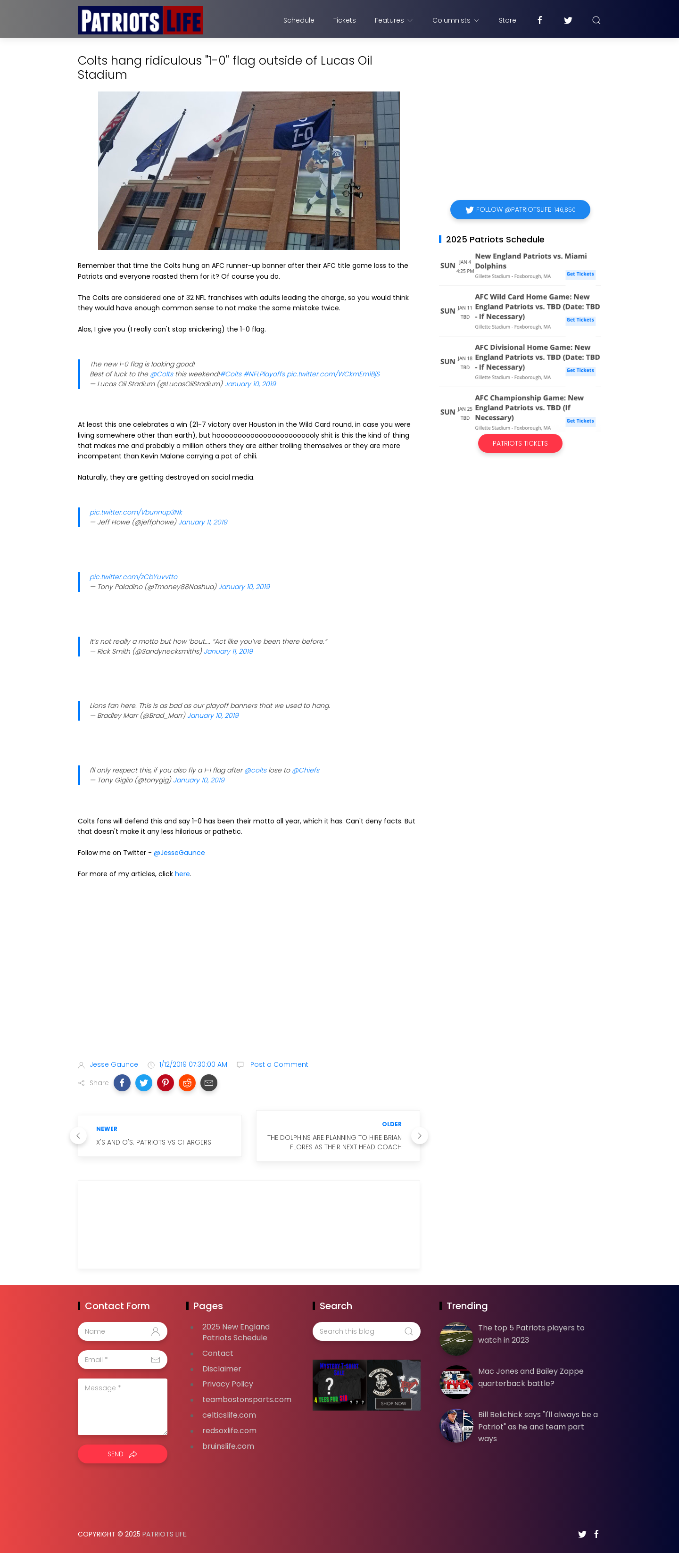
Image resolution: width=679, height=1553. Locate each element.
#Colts (230, 374)
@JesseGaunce (179, 852)
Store (507, 20)
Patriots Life (164, 1534)
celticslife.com (229, 1415)
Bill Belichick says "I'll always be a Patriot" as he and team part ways (538, 1426)
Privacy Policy (227, 1384)
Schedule (299, 20)
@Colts (161, 374)
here (182, 874)
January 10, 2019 (250, 384)
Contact (217, 1353)
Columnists (456, 20)
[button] (122, 1082)
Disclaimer (221, 1368)
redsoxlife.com (229, 1430)
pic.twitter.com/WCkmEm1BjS (333, 374)
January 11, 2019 (202, 522)
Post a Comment (278, 1064)
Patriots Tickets (520, 443)
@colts (255, 770)
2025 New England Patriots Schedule (236, 1332)
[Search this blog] (366, 1331)
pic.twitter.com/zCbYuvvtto (133, 576)
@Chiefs (305, 770)
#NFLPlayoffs (264, 374)
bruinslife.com (228, 1446)
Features (394, 20)
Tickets (344, 20)
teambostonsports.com (246, 1399)
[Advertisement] (249, 978)
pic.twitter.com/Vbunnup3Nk (136, 512)
